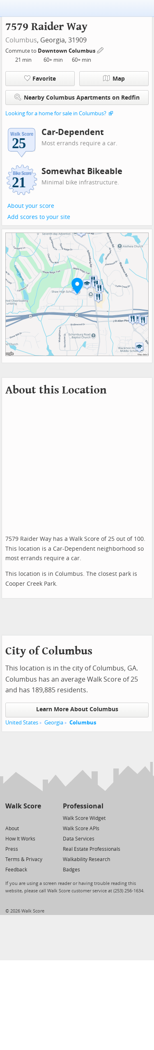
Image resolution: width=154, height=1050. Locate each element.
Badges (71, 870)
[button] (77, 285)
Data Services (78, 839)
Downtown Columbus (67, 51)
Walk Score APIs (81, 828)
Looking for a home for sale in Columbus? (55, 113)
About (12, 828)
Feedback (16, 870)
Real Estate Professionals (91, 849)
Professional (83, 806)
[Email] (35, 817)
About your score (30, 206)
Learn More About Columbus (77, 709)
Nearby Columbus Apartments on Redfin (77, 97)
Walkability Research (86, 859)
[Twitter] (10, 817)
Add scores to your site (38, 217)
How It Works (20, 839)
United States (21, 722)
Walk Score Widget (84, 818)
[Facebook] (23, 817)
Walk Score (23, 806)
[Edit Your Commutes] (101, 50)
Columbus (21, 40)
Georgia (53, 722)
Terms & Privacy (23, 859)
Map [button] (114, 78)
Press (11, 849)
